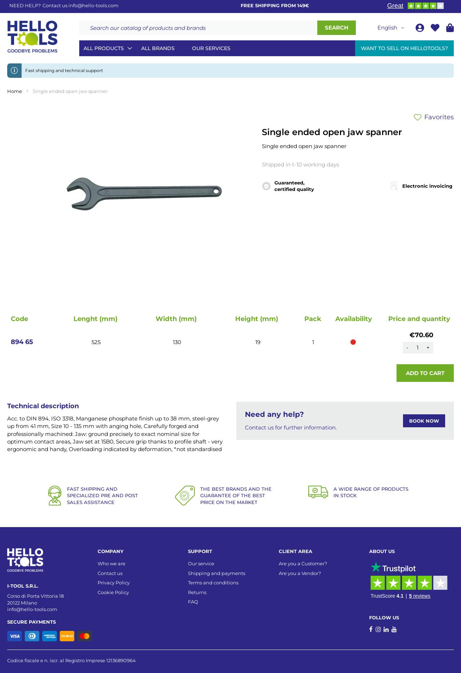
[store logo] (32, 37)
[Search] (336, 28)
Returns (197, 592)
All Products (104, 48)
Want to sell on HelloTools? (404, 48)
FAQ (193, 602)
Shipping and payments (216, 573)
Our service (201, 563)
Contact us (110, 573)
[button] (392, 28)
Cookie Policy (113, 592)
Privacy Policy (114, 582)
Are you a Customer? (303, 563)
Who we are (111, 563)
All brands (158, 48)
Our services (211, 48)
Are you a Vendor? (300, 573)
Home (14, 91)
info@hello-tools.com (93, 5)
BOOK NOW (424, 421)
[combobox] (198, 28)
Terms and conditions (213, 582)
